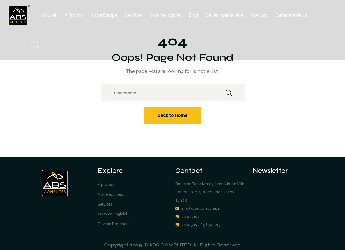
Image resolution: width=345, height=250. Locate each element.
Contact (259, 15)
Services (133, 15)
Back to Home (173, 115)
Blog (193, 15)
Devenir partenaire (225, 15)
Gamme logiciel (166, 15)
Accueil (49, 15)
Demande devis (291, 15)
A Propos (74, 15)
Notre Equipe (103, 15)
